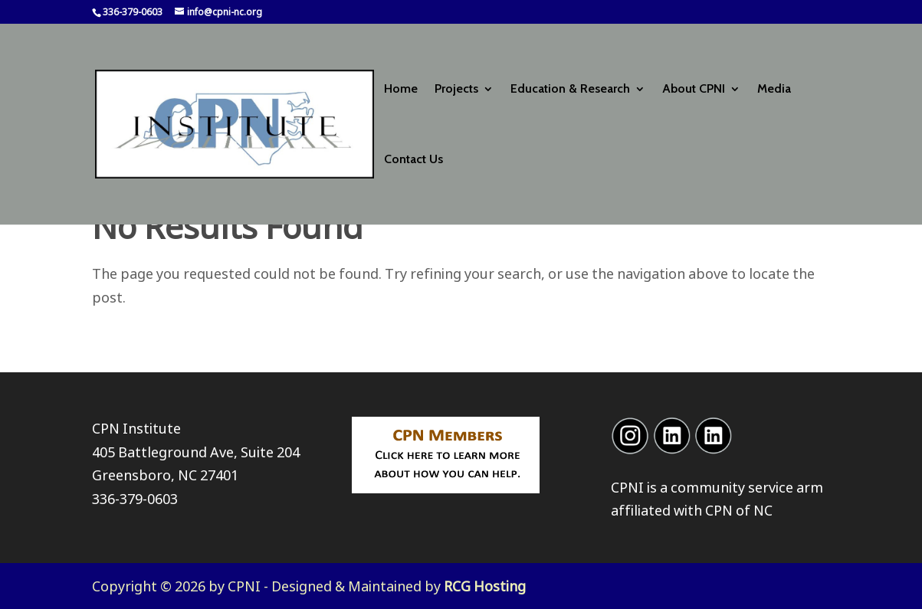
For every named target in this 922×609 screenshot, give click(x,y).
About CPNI (693, 89)
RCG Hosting (485, 586)
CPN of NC (739, 510)
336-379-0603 (135, 498)
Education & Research (570, 89)
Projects (456, 89)
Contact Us (413, 160)
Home (401, 89)
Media (774, 89)
